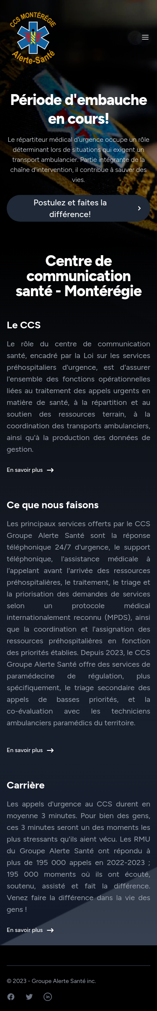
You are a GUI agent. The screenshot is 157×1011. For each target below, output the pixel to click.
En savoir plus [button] (30, 470)
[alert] (78, 208)
